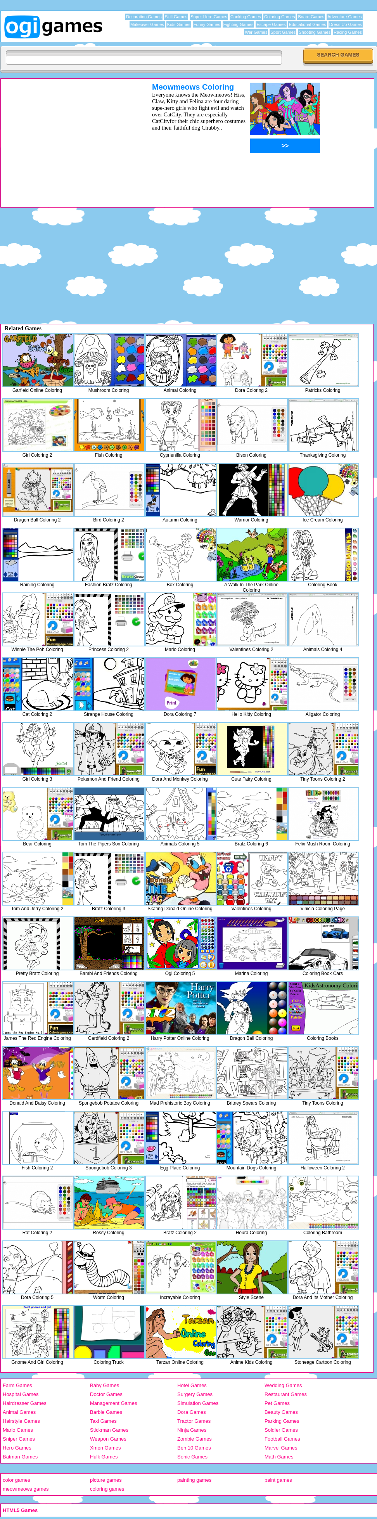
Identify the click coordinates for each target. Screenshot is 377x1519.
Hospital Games (20, 1394)
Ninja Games (191, 1430)
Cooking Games (245, 16)
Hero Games (17, 1448)
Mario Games (18, 1430)
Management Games (113, 1403)
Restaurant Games (286, 1394)
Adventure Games (344, 16)
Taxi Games (103, 1421)
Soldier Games (281, 1430)
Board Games (311, 16)
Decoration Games (144, 16)
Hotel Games (192, 1385)
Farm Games (17, 1385)
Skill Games (176, 16)
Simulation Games (197, 1403)
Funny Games (207, 24)
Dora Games (191, 1412)
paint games (278, 1480)
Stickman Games (109, 1430)
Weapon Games (108, 1439)
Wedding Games (283, 1385)
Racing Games (348, 32)
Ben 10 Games (194, 1448)
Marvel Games (281, 1448)
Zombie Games (194, 1439)
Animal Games (19, 1412)
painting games (194, 1480)
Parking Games (282, 1421)
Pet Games (277, 1403)
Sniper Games (19, 1439)
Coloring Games (279, 16)
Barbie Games (106, 1412)
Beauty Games (281, 1412)
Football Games (282, 1439)
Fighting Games (238, 24)
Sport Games (283, 32)
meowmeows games (26, 1489)
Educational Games (307, 24)
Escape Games (270, 24)
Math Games (279, 1457)
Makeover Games (147, 24)
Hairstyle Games (21, 1421)
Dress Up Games (345, 24)
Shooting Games (314, 32)
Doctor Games (106, 1394)
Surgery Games (195, 1394)
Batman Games (20, 1457)
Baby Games (104, 1385)
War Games (256, 32)
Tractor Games (194, 1421)
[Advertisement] (66, 137)
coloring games (107, 1489)
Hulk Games (104, 1457)
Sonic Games (192, 1457)
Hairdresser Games (25, 1403)
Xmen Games (105, 1448)
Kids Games (178, 24)
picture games (106, 1480)
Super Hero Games (208, 16)
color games (16, 1480)
